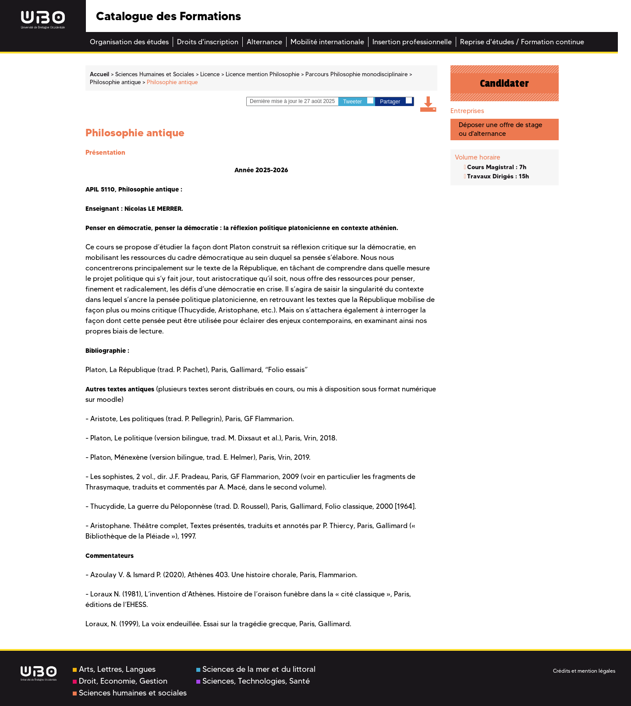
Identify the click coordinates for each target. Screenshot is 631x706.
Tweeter (358, 101)
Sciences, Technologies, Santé (253, 681)
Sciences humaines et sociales (130, 693)
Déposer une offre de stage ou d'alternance (500, 129)
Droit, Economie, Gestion (120, 681)
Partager (395, 101)
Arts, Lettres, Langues (114, 669)
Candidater (504, 83)
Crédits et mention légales (584, 670)
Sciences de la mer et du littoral (256, 669)
